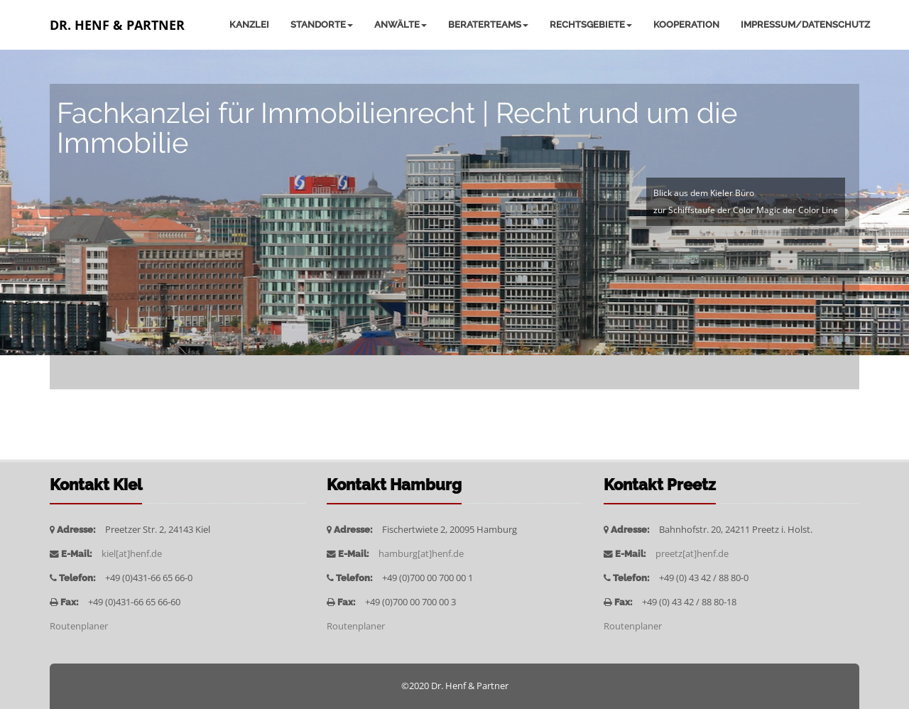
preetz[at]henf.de (692, 554)
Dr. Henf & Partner (117, 24)
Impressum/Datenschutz (805, 24)
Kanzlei (249, 24)
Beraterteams (488, 24)
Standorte (321, 24)
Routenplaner (79, 626)
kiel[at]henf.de (132, 554)
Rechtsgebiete (591, 24)
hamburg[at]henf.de (421, 554)
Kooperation (686, 24)
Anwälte (400, 24)
